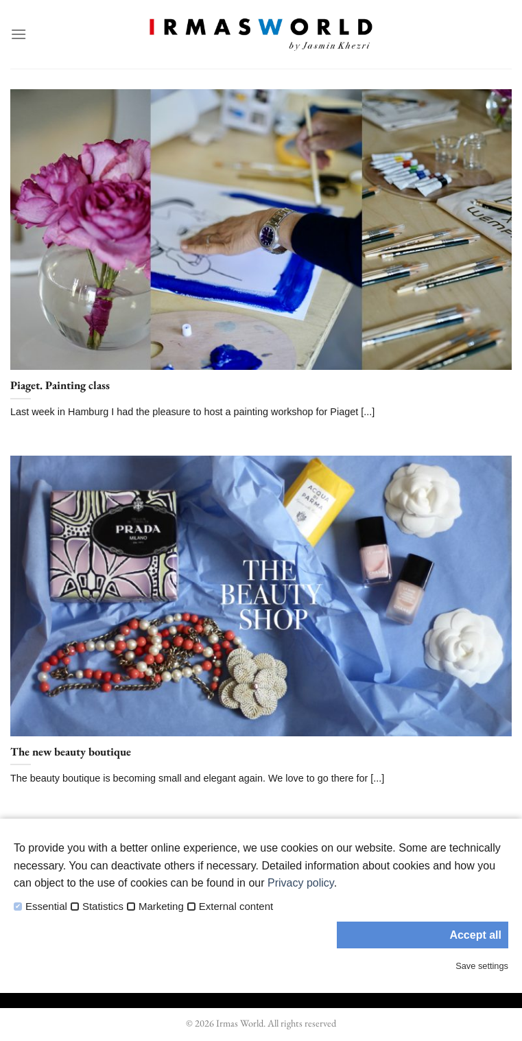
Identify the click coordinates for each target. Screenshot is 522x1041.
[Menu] (18, 34)
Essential (46, 906)
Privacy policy (301, 883)
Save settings (481, 966)
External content (236, 906)
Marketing (161, 906)
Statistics (102, 906)
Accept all (475, 935)
